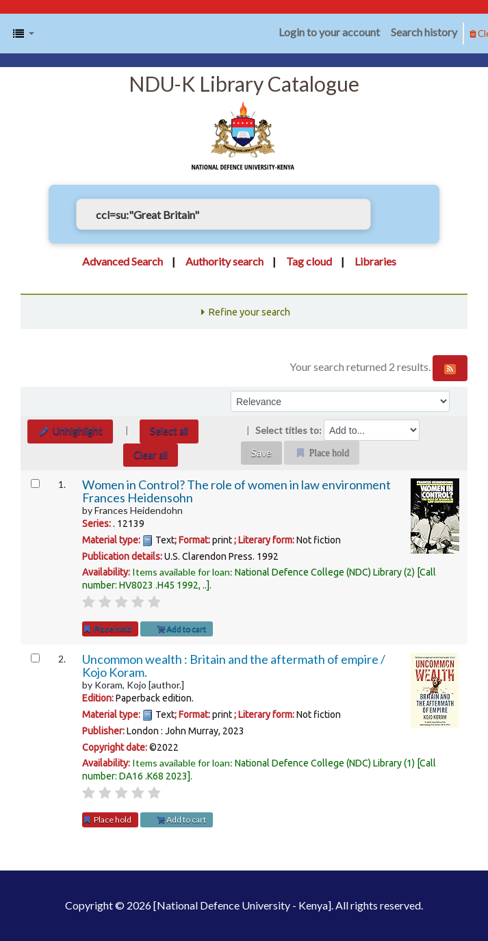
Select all (169, 431)
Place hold (106, 628)
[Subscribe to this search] (450, 368)
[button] (24, 34)
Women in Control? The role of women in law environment (236, 491)
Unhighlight (70, 431)
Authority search (224, 261)
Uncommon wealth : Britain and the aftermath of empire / (233, 666)
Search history (424, 31)
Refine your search (249, 312)
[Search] (391, 214)
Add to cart (181, 628)
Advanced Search (122, 261)
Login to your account (329, 31)
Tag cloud (309, 261)
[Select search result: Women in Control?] (35, 483)
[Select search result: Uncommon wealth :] (35, 658)
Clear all (150, 455)
